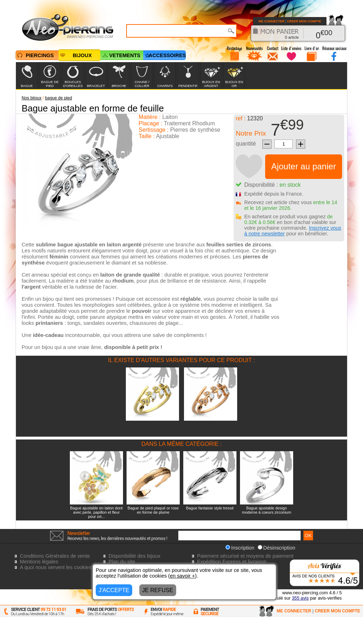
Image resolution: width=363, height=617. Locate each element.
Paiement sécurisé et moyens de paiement (245, 556)
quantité (246, 144)
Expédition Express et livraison (232, 561)
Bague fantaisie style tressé (210, 508)
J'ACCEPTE (114, 590)
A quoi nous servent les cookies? (57, 567)
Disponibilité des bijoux (134, 556)
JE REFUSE (157, 590)
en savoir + (182, 576)
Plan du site (121, 561)
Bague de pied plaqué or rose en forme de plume (153, 510)
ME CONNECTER (271, 21)
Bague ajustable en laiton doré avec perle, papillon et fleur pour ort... (96, 512)
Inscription (240, 548)
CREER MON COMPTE (304, 21)
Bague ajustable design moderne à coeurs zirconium (266, 510)
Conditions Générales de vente (55, 556)
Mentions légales (39, 561)
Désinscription (276, 548)
